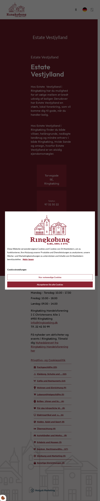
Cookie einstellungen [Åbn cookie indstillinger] (16, 269)
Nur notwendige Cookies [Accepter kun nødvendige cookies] (50, 277)
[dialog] (50, 250)
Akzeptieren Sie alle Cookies (50, 284)
